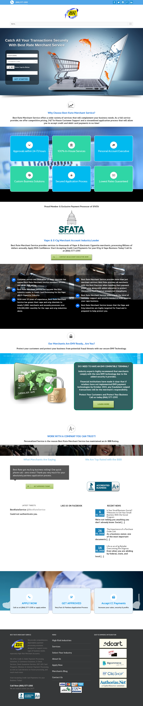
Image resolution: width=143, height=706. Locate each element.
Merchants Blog (59, 671)
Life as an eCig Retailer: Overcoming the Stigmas (118, 547)
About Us (56, 658)
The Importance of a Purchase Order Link (120, 530)
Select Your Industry (62, 652)
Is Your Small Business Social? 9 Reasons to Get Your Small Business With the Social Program (119, 513)
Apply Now (57, 665)
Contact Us (57, 677)
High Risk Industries (61, 640)
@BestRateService (36, 509)
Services (56, 646)
